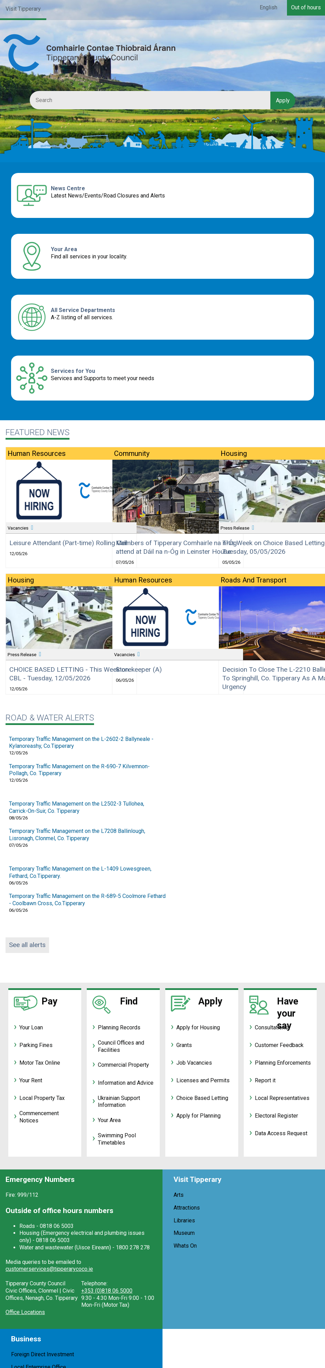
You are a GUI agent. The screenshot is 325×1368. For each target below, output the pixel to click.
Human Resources (37, 453)
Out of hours (306, 7)
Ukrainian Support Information (119, 1102)
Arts (179, 1195)
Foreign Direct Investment (42, 1354)
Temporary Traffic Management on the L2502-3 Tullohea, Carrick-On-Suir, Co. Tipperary (76, 807)
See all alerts (27, 945)
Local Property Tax (42, 1098)
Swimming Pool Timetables (117, 1139)
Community (132, 453)
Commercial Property (123, 1065)
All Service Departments (83, 310)
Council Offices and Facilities (121, 1046)
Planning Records (119, 1027)
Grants (184, 1045)
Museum (184, 1233)
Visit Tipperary (23, 9)
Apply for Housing (198, 1027)
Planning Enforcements (283, 1062)
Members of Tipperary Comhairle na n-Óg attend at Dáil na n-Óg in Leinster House (176, 547)
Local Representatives (282, 1098)
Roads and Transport (254, 580)
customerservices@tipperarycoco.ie (49, 1269)
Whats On (185, 1245)
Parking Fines (36, 1045)
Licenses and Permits (203, 1080)
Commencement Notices (39, 1117)
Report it (265, 1080)
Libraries (184, 1220)
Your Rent (30, 1080)
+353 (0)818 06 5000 (106, 1290)
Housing (21, 580)
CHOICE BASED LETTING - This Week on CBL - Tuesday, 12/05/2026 (69, 673)
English (268, 7)
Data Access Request (281, 1133)
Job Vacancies (194, 1062)
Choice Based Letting (202, 1098)
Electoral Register (276, 1115)
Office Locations (25, 1312)
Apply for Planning (198, 1115)
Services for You (73, 371)
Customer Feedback (279, 1045)
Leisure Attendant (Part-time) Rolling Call (68, 543)
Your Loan (31, 1027)
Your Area (64, 249)
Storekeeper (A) (139, 669)
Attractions (187, 1207)
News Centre (68, 188)
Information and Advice (126, 1083)
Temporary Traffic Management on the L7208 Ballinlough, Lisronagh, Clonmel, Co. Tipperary (77, 835)
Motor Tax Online (39, 1062)
